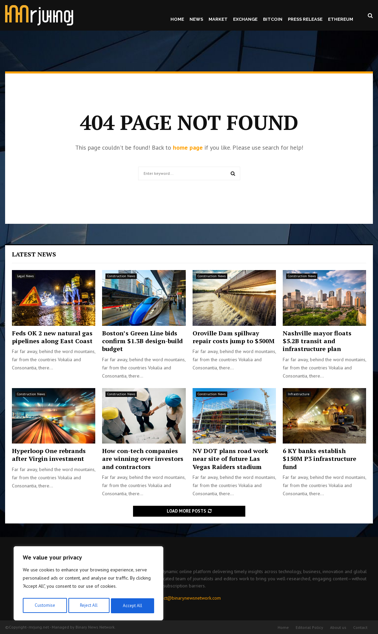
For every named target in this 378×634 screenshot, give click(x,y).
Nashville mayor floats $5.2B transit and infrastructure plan (317, 341)
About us (338, 627)
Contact (360, 627)
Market (218, 19)
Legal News (25, 276)
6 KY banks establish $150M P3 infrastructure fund (319, 459)
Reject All (88, 606)
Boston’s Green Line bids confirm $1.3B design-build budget (142, 341)
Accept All (133, 606)
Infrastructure (298, 394)
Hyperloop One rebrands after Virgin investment (49, 455)
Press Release (305, 19)
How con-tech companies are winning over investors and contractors (142, 459)
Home (177, 19)
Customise (44, 606)
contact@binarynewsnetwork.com (187, 598)
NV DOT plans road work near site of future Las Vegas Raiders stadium (230, 459)
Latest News (34, 254)
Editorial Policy (309, 627)
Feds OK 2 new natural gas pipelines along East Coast (52, 337)
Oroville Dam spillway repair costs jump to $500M (234, 337)
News (196, 19)
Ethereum (340, 19)
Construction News (121, 276)
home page (188, 147)
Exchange (245, 19)
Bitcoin (272, 19)
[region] (88, 584)
